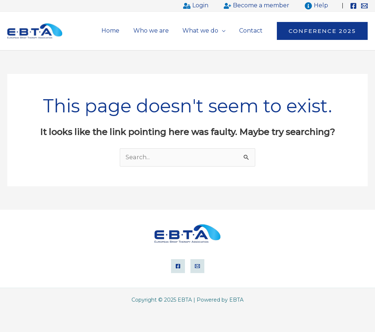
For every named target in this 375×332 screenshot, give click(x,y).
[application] (225, 30)
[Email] (364, 6)
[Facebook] (353, 6)
